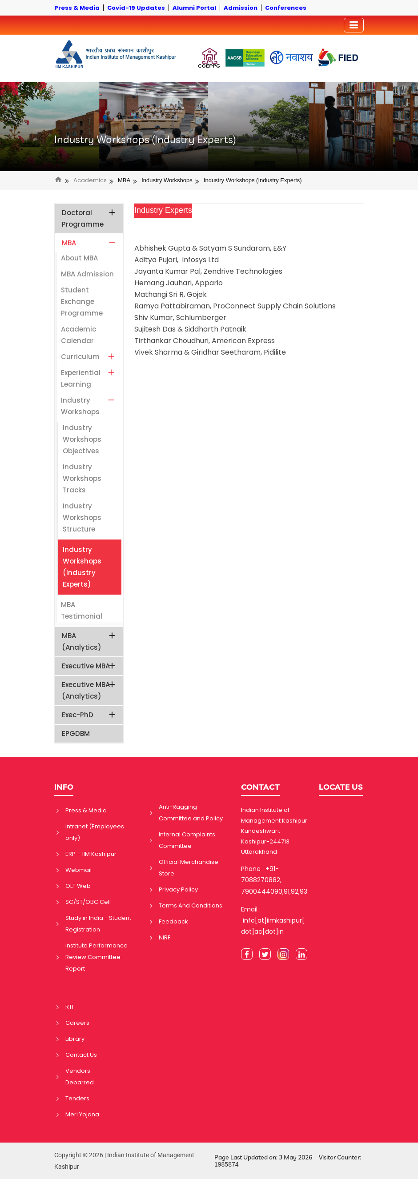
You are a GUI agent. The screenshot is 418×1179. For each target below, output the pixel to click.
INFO (63, 787)
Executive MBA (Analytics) (89, 690)
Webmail (78, 870)
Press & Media (86, 810)
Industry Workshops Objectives (82, 439)
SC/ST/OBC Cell (88, 902)
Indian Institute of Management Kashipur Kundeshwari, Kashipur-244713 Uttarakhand (274, 831)
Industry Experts (163, 210)
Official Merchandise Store (188, 868)
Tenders (77, 1098)
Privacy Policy (178, 889)
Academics (90, 180)
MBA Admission (87, 274)
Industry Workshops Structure (82, 517)
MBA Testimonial (81, 610)
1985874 (226, 1164)
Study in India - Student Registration (98, 924)
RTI (69, 1007)
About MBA (79, 258)
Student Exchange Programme (82, 301)
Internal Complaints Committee (187, 840)
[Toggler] (354, 25)
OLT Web (78, 886)
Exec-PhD (89, 714)
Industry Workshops (167, 180)
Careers (77, 1023)
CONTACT (260, 787)
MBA (124, 180)
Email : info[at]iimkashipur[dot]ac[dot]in (273, 920)
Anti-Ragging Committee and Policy (191, 813)
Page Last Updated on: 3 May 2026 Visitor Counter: (287, 1161)
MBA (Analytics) (89, 641)
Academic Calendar (78, 334)
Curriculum (88, 356)
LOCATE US (341, 787)
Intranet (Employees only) (94, 832)
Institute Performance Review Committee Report (96, 957)
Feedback (173, 921)
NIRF (164, 937)
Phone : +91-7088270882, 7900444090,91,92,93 (274, 879)
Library (74, 1039)
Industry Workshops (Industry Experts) (145, 139)
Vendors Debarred (79, 1077)
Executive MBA (89, 666)
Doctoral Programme (89, 218)
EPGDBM (76, 733)
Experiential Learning (88, 378)
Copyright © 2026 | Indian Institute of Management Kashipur (124, 1160)
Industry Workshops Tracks (82, 478)
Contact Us (81, 1055)
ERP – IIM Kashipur (91, 854)
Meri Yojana (82, 1114)
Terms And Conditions (190, 905)
